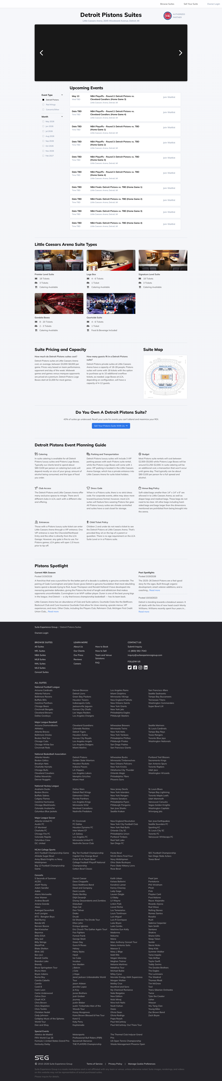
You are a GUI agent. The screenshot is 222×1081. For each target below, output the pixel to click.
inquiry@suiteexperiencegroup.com (145, 655)
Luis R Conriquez (118, 919)
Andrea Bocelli (42, 900)
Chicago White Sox (44, 744)
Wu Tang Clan (155, 1005)
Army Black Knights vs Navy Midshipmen (48, 861)
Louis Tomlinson (118, 913)
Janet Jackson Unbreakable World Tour (89, 979)
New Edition (116, 996)
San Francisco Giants (120, 747)
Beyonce (39, 932)
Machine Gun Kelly (119, 929)
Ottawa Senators (118, 798)
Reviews (78, 659)
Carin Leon (40, 989)
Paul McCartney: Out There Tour (126, 1024)
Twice (151, 993)
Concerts (39, 875)
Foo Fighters (79, 932)
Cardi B (38, 986)
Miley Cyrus (116, 973)
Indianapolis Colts (81, 703)
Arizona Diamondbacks (46, 725)
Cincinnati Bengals (44, 709)
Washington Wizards (158, 773)
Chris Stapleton (42, 1005)
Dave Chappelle (80, 881)
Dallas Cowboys (43, 715)
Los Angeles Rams (119, 690)
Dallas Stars (78, 789)
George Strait (79, 938)
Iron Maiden (78, 964)
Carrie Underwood (44, 993)
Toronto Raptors (156, 766)
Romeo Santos (155, 913)
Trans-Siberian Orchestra (160, 989)
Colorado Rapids (43, 837)
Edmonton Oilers (81, 795)
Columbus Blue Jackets (46, 811)
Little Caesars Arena (92, 20)
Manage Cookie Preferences (141, 1063)
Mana (113, 938)
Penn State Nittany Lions (122, 865)
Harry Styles (78, 951)
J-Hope (76, 973)
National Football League (47, 687)
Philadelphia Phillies (120, 738)
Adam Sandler (42, 888)
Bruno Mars (40, 970)
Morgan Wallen (118, 980)
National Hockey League (47, 786)
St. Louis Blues (155, 789)
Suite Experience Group (46, 627)
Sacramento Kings (157, 760)
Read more (53, 611)
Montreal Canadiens (82, 808)
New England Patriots (121, 699)
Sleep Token (154, 938)
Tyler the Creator (156, 996)
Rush (150, 919)
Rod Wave (153, 907)
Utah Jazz (153, 770)
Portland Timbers (118, 837)
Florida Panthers (81, 798)
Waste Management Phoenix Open (127, 1044)
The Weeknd (154, 977)
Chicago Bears (42, 706)
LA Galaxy (78, 833)
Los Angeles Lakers (82, 773)
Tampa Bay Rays (156, 731)
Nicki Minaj (115, 999)
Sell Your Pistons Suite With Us (111, 425)
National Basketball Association (50, 754)
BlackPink (39, 945)
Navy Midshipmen (119, 859)
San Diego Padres (119, 744)
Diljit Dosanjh (79, 897)
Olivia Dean (116, 1012)
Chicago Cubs (41, 741)
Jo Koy (76, 989)
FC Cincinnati (79, 820)
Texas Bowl (154, 859)
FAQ (97, 662)
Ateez (37, 907)
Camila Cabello (42, 980)
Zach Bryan (154, 1015)
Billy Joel (39, 938)
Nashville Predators (82, 811)
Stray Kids (153, 948)
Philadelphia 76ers (119, 776)
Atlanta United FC (43, 820)
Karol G (76, 1018)
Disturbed (77, 903)
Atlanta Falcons (42, 693)
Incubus (76, 961)
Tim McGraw (154, 983)
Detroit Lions (79, 693)
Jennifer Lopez (80, 986)
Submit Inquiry (135, 646)
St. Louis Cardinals (157, 728)
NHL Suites (40, 663)
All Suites (39, 646)
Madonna (115, 932)
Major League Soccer (45, 817)
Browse (167, 4)
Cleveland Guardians (83, 725)
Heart (75, 954)
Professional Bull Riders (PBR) (87, 1037)
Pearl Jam (153, 878)
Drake (75, 913)
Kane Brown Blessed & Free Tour (88, 1015)
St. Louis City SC (156, 830)
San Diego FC (117, 843)
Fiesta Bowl (116, 852)
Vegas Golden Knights (159, 805)
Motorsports (78, 1034)
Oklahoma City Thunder (122, 770)
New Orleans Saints (120, 703)
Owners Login (41, 633)
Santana (152, 929)
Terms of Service (95, 1063)
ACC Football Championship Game (52, 852)
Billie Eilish (40, 935)
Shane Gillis (154, 935)
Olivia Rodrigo (117, 1015)
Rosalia (152, 916)
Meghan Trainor (118, 961)
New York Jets (117, 709)
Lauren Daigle (117, 894)
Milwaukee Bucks (119, 757)
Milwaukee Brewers (120, 725)
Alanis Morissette (43, 894)
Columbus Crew (42, 840)
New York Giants (118, 706)
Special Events (42, 1031)
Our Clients (79, 651)
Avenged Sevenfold (44, 910)
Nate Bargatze (117, 993)
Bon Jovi (39, 954)
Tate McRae (154, 958)
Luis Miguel (116, 916)
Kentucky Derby (42, 1044)
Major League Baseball (46, 722)
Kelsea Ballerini (118, 881)
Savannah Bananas (82, 1040)
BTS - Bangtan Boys (45, 916)
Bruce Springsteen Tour (46, 967)
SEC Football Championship (162, 852)
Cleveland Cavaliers (44, 773)
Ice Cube (77, 958)
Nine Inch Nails (117, 1002)
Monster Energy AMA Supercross (126, 977)
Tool (150, 986)
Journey (76, 999)
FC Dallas (77, 824)
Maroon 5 (115, 948)
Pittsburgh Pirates (119, 741)
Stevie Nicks (154, 945)
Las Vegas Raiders (81, 712)
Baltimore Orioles (43, 735)
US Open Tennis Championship (125, 1040)
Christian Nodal (42, 1012)
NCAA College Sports (45, 849)
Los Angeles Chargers (83, 715)
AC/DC (38, 881)
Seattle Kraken (117, 811)
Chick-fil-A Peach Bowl (84, 859)
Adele (37, 891)
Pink (150, 891)
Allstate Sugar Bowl (44, 856)
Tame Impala (154, 954)
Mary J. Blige (116, 951)
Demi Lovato (79, 891)
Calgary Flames (42, 798)
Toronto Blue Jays (157, 738)
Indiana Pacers (80, 766)
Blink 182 (39, 951)
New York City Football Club (124, 824)
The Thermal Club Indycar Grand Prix (126, 1036)
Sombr (151, 942)
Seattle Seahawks (157, 693)
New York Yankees (119, 735)
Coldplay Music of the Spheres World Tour (49, 1020)
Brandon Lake (41, 961)
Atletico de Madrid (44, 1034)
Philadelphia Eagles (120, 712)
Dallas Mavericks (43, 776)
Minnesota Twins (118, 728)
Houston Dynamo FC (83, 827)
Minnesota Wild (80, 805)
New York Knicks (118, 766)
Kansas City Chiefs (82, 709)
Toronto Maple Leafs (158, 795)
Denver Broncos (80, 690)
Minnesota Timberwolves (122, 760)
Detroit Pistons (80, 757)
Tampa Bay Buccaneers (159, 696)
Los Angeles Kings (82, 801)
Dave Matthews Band (83, 884)
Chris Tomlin (41, 1009)
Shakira (152, 932)
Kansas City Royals (82, 738)
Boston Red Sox (42, 738)
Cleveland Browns (44, 712)
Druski (76, 916)
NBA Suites (40, 655)
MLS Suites (40, 668)
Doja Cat (77, 907)
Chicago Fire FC (42, 833)
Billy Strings (40, 942)
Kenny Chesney (118, 888)
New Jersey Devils (119, 789)
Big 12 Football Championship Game (50, 867)
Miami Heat (78, 779)
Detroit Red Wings (82, 792)
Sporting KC (154, 827)
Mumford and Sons (119, 986)
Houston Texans (80, 699)
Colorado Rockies (81, 728)
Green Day (78, 942)
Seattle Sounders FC (158, 824)
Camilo (38, 983)
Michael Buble (117, 970)
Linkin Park (115, 903)
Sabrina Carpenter (157, 922)
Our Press (78, 655)
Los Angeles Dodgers (83, 744)
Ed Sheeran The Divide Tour (86, 919)
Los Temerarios (117, 910)
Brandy (38, 964)
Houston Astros (80, 735)
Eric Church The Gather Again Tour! (90, 929)
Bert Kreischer (41, 929)
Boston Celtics (41, 760)
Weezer (152, 1002)
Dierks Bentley (80, 894)
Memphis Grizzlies (81, 776)
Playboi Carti (154, 894)
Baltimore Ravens (43, 696)
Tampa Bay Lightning (158, 792)
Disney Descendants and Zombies (89, 900)
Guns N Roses (79, 945)
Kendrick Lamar (118, 884)
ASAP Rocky (41, 884)
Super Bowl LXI (155, 706)
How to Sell (101, 651)
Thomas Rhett (155, 980)
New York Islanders (119, 792)
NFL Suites (40, 651)
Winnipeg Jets (155, 811)
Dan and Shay (42, 1024)
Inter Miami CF (80, 830)
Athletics (39, 728)
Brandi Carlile (41, 958)
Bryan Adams (41, 973)
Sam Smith (153, 926)
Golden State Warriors (83, 760)
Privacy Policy (115, 1063)
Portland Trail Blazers (158, 757)
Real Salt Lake (117, 840)
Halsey (76, 948)
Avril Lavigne (41, 913)
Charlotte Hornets (43, 766)
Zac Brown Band (156, 1012)
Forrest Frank (79, 935)
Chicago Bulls (41, 770)
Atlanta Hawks (42, 757)
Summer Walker (156, 951)
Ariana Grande (42, 903)
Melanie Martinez (118, 964)
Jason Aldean (79, 983)
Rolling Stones (155, 910)
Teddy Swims (154, 964)
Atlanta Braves (42, 731)
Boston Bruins (41, 792)
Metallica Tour (117, 967)
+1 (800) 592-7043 (137, 651)
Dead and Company (82, 888)
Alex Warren (41, 897)
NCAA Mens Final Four (121, 856)
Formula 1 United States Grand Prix (52, 1040)
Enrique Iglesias (80, 926)
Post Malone (154, 897)
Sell (191, 4)
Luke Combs (116, 926)
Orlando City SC (118, 830)
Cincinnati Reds (42, 747)
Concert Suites (42, 672)
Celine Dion (40, 996)
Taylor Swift (154, 961)
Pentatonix (153, 881)
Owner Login (213, 4)
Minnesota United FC (83, 840)
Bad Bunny (40, 919)
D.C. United (40, 843)
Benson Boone (42, 926)
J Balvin (76, 967)
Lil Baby (114, 897)
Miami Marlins (80, 747)
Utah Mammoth (156, 798)
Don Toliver (78, 910)
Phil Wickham (155, 884)
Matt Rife (114, 954)
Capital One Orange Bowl (85, 856)
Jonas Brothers (80, 993)
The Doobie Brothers (158, 967)
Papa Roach (116, 1018)
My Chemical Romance (121, 989)
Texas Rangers (155, 735)
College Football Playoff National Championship (89, 864)
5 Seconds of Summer (45, 878)
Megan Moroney (118, 958)
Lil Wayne (115, 900)
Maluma (114, 935)
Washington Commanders (161, 703)
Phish (151, 888)
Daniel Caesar (79, 878)
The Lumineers (155, 973)
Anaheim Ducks (42, 789)
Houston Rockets (81, 763)
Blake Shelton (41, 948)
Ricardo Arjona (155, 903)
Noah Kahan (116, 1005)
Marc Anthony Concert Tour (123, 942)
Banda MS (40, 922)
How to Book (101, 646)
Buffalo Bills (41, 699)
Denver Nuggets (42, 779)
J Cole (75, 970)
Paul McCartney (118, 1021)
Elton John (78, 922)
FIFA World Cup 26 (44, 1037)
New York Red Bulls (120, 827)
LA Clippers (78, 770)
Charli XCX (40, 999)
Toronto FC (153, 833)
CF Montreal (41, 827)
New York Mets (117, 731)
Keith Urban (116, 878)
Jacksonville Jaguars (82, 706)
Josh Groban (79, 996)
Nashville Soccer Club (83, 843)
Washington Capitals (158, 808)
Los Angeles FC (80, 837)
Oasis (113, 1009)
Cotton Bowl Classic (82, 868)
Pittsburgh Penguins (120, 805)
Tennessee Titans (156, 699)
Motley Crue (116, 983)
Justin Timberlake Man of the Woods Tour (87, 1007)
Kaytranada (78, 1024)
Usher (151, 999)
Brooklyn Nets (41, 763)
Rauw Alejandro (156, 900)
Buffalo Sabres (42, 795)
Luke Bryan (115, 922)
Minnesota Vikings (119, 696)
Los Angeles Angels (82, 741)
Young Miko (154, 1009)
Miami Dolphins (118, 693)
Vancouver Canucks (158, 801)
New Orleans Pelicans (121, 763)
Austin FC (39, 824)
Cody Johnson (41, 1015)
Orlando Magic (117, 773)
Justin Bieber (79, 1002)
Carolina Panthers (43, 703)
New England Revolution (122, 820)
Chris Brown (41, 1002)
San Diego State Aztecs (159, 856)
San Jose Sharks (118, 808)
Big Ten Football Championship (88, 852)
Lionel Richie (116, 907)
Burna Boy (40, 977)
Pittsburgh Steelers (119, 715)
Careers (77, 663)
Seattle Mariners (156, 725)
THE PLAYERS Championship (87, 1044)
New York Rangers (119, 795)
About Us (78, 646)
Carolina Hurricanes (44, 801)
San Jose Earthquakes (159, 820)
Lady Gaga (115, 891)
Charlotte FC (41, 830)
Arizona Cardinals (43, 690)
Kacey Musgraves (81, 1012)
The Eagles (153, 970)
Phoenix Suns (117, 779)
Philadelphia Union (119, 833)
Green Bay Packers (82, 696)
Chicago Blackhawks (45, 805)
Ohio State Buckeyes (120, 862)
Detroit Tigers (79, 731)
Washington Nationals (159, 741)
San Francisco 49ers (158, 690)
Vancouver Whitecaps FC (160, 837)
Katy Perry (78, 1021)
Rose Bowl (115, 868)
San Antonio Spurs (157, 763)
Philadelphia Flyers (119, 801)
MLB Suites (40, 659)
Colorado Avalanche (45, 808)
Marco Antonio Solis (120, 945)
